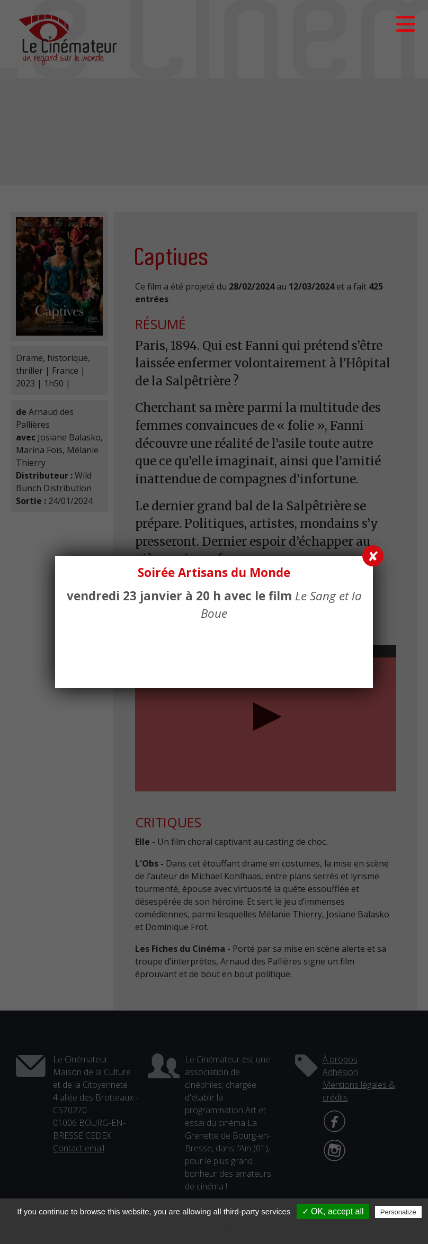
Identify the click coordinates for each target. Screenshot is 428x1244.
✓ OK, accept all (333, 1211)
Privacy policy (219, 1229)
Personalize (398, 1212)
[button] (405, 24)
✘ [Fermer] (373, 556)
